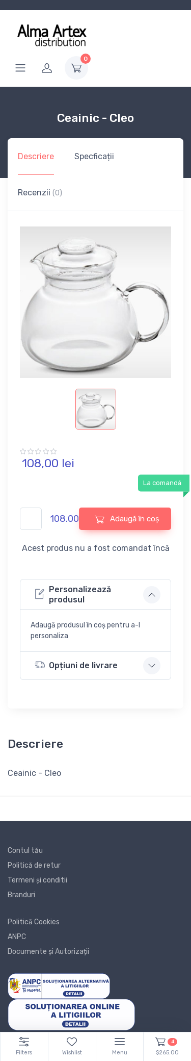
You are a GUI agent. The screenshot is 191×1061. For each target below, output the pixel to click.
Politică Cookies (34, 922)
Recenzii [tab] (40, 192)
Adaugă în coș (127, 519)
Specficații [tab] (94, 156)
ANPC (17, 936)
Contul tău (25, 850)
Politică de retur (34, 865)
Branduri (21, 895)
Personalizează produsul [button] (73, 594)
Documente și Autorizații (48, 951)
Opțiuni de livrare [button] (76, 665)
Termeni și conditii (37, 880)
